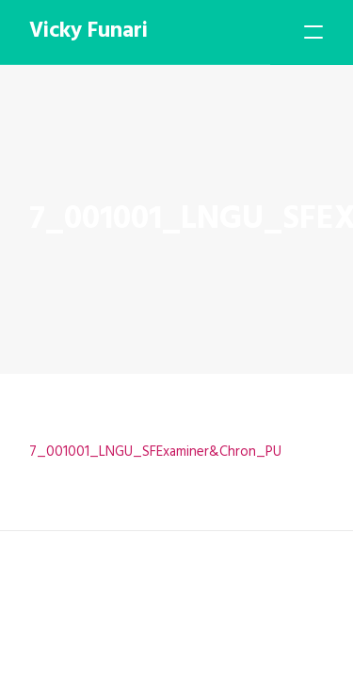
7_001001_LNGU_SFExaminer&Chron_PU (155, 452)
